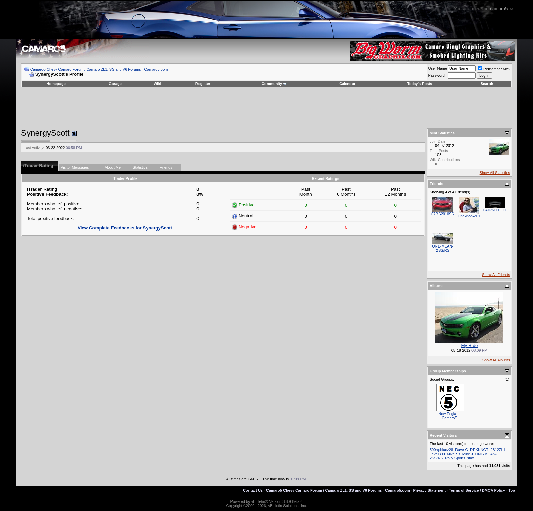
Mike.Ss (453, 454)
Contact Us (253, 490)
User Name (437, 68)
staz (470, 458)
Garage (115, 84)
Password (436, 75)
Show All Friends (496, 275)
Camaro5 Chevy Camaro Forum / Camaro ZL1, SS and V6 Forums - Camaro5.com (99, 69)
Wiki (157, 84)
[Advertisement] (266, 107)
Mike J (467, 454)
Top (512, 490)
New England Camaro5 (449, 416)
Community (274, 84)
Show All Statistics (495, 173)
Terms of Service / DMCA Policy (477, 490)
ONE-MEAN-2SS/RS (442, 248)
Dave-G (461, 450)
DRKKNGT (479, 450)
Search (487, 84)
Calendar (347, 84)
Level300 (437, 454)
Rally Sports (455, 458)
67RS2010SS (442, 214)
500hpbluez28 (441, 450)
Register (202, 84)
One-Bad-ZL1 (469, 216)
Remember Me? (494, 69)
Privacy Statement (429, 490)
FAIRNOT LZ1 (495, 210)
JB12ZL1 (498, 450)
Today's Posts (419, 84)
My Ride (469, 345)
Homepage (56, 84)
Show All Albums (496, 360)
